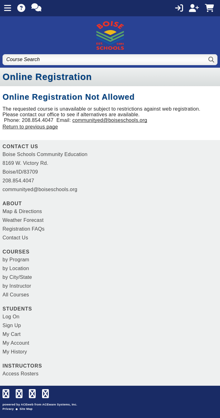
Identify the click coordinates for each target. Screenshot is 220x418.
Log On (11, 316)
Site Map (25, 408)
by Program (16, 259)
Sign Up (12, 325)
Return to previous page (30, 126)
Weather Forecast (23, 220)
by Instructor (17, 286)
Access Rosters (21, 373)
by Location (16, 268)
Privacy (8, 408)
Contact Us (15, 237)
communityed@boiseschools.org (109, 120)
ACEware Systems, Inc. (59, 404)
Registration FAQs (24, 229)
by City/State (17, 277)
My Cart (12, 334)
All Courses (16, 294)
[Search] (211, 60)
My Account (16, 343)
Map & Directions (22, 211)
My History (15, 351)
